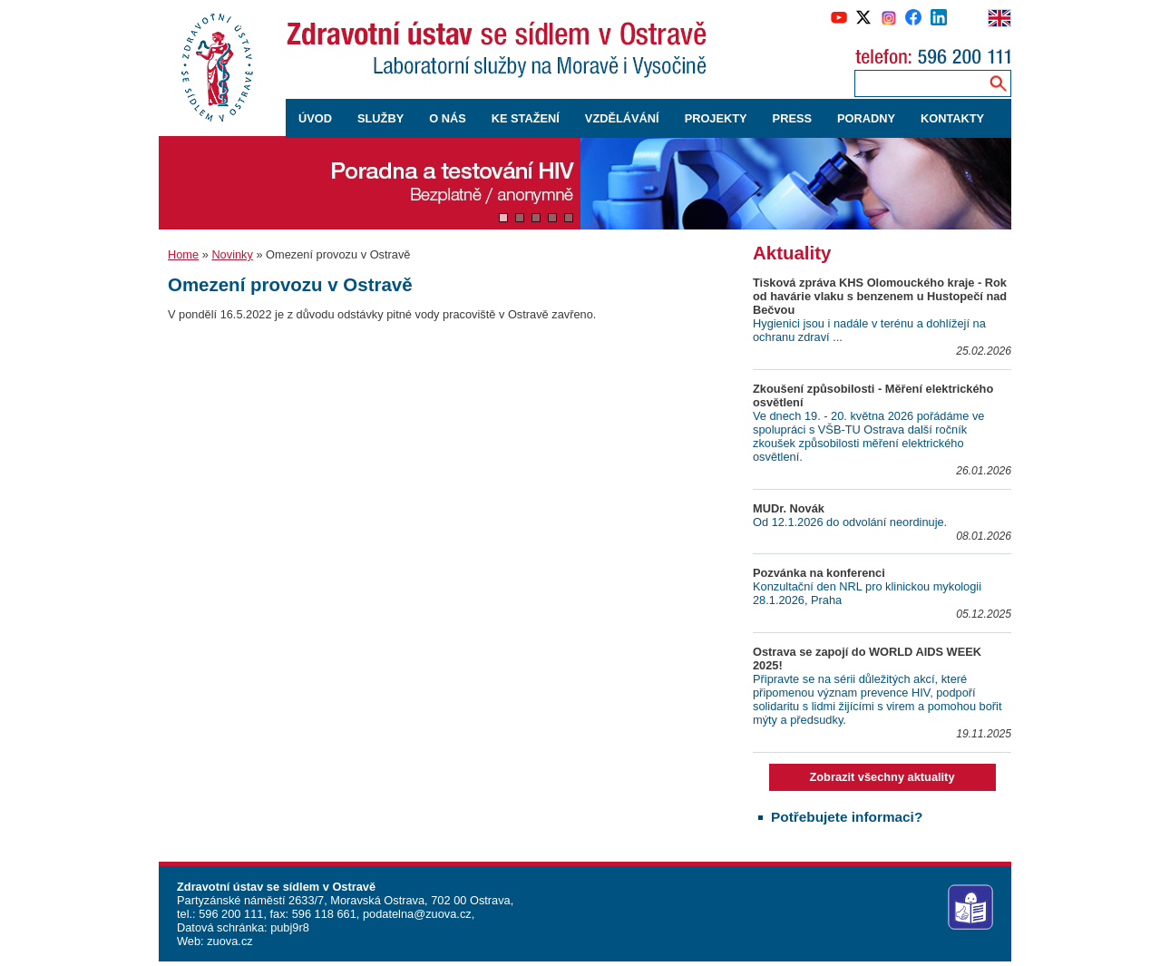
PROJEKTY (716, 118)
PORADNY (866, 118)
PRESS (792, 118)
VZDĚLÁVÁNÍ (622, 118)
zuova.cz (230, 941)
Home (183, 254)
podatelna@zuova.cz (417, 914)
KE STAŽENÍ (526, 118)
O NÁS (447, 118)
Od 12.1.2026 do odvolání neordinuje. (850, 522)
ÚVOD (315, 118)
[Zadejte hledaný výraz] (918, 83)
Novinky (232, 254)
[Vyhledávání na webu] (998, 83)
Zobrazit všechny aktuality (881, 777)
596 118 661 (322, 914)
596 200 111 (230, 914)
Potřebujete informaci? (846, 817)
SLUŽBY (380, 118)
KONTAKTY (952, 118)
